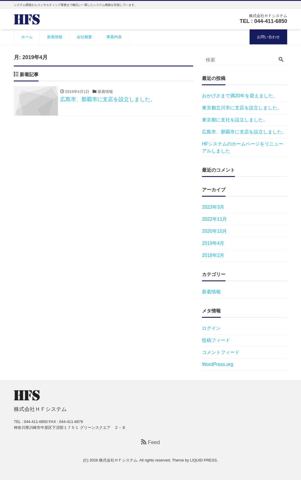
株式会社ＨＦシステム (118, 460)
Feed (150, 442)
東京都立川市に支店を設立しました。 (242, 107)
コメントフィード (221, 352)
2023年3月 (213, 207)
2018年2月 (213, 255)
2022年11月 (214, 219)
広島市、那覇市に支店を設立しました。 (244, 131)
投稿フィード (216, 340)
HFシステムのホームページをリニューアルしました (242, 147)
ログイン (211, 328)
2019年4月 (213, 243)
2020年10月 (214, 231)
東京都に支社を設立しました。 (235, 119)
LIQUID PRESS (203, 460)
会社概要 (84, 37)
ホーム (27, 37)
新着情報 (54, 37)
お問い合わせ (268, 37)
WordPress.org (217, 364)
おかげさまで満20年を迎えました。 (240, 95)
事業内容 (114, 37)
